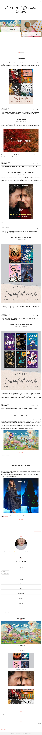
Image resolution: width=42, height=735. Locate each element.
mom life (21, 603)
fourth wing (25, 318)
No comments (4, 109)
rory (36, 166)
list (27, 408)
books (13, 112)
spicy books (24, 113)
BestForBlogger (28, 733)
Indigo (30, 318)
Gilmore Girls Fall (21, 119)
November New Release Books (21, 237)
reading (14, 113)
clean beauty (21, 593)
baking (21, 588)
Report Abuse (3, 729)
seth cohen (4, 232)
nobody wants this (33, 231)
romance (35, 408)
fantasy (19, 112)
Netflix (26, 231)
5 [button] (22, 52)
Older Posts (37, 530)
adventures (21, 583)
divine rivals (7, 408)
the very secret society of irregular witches (24, 409)
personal (3, 113)
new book (4, 319)
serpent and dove (5, 409)
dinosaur (18, 459)
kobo (38, 318)
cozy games (7, 459)
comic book (21, 598)
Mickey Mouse (4, 526)
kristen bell (21, 231)
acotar (6, 112)
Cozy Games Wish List (10, 29)
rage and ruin (9, 113)
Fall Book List (21, 58)
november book (9, 319)
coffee (9, 166)
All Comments (5, 573)
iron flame (34, 318)
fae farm (22, 459)
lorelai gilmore (31, 166)
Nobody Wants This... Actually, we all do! (21, 172)
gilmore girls (24, 166)
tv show (3, 167)
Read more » (21, 225)
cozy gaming (12, 459)
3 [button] (20, 52)
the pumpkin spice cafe (32, 113)
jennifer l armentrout (34, 112)
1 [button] (18, 52)
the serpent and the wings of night (9, 114)
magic (26, 459)
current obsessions (14, 231)
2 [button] (19, 52)
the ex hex (12, 409)
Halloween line (5, 516)
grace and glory (25, 112)
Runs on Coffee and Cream (18, 733)
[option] (10, 26)
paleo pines (30, 459)
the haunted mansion (19, 526)
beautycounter (21, 590)
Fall (16, 112)
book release (7, 318)
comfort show (15, 166)
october (30, 408)
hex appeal (21, 408)
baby (21, 585)
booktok (16, 318)
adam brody (7, 231)
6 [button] (23, 52)
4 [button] (21, 52)
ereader (20, 318)
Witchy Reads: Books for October (21, 324)
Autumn (10, 112)
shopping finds (11, 526)
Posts (3, 571)
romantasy (18, 113)
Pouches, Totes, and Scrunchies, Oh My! (31, 34)
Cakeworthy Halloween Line (21, 465)
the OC (8, 232)
